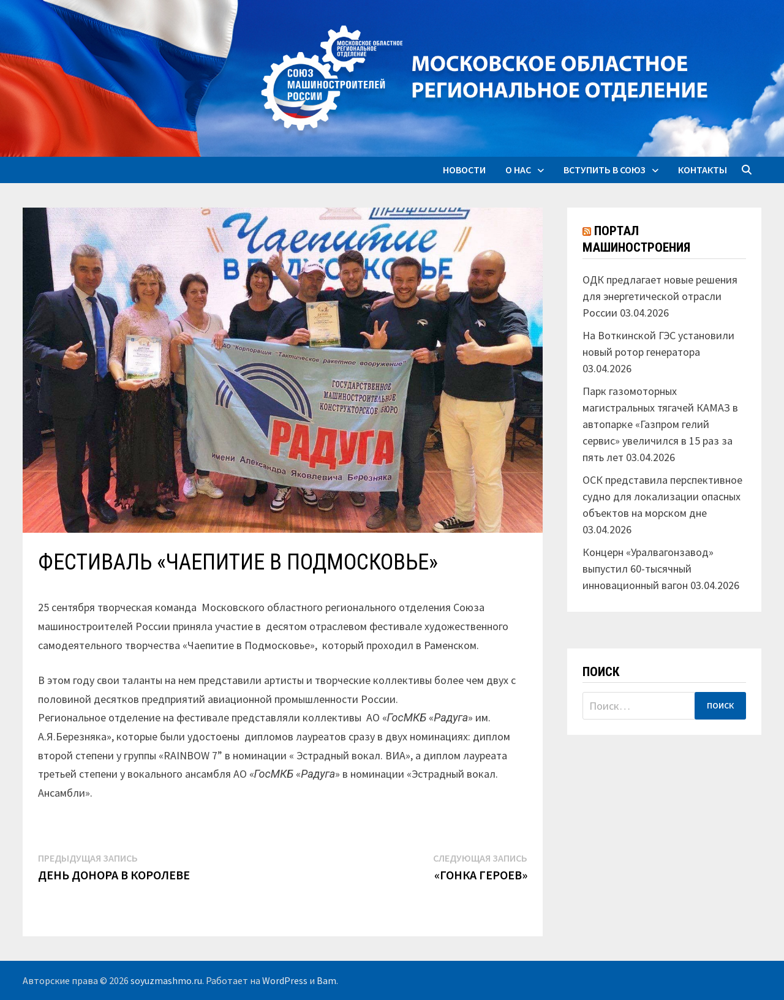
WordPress (284, 980)
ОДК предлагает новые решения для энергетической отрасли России (659, 296)
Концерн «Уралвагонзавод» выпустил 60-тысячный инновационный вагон (648, 568)
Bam (326, 980)
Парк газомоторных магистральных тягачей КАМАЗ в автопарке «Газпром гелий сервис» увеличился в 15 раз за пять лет (660, 424)
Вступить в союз (605, 170)
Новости (464, 170)
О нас (518, 170)
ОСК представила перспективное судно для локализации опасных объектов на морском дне (662, 496)
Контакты (702, 170)
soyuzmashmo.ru (166, 980)
